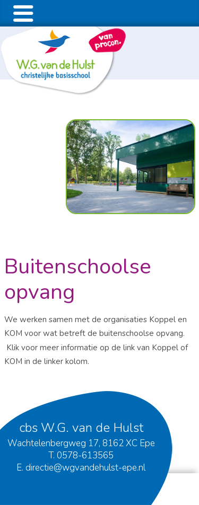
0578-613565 (85, 455)
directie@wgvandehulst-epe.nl (85, 468)
